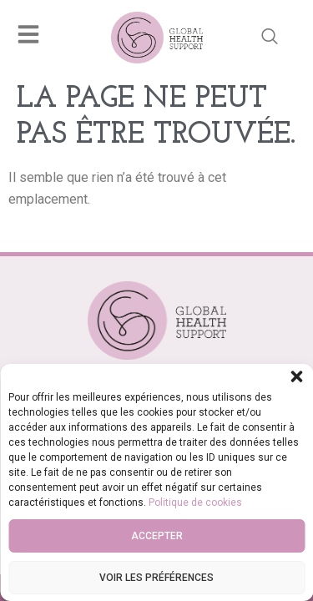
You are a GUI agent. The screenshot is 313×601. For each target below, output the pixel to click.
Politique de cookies (195, 502)
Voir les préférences (156, 577)
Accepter (157, 536)
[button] (296, 376)
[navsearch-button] (269, 37)
